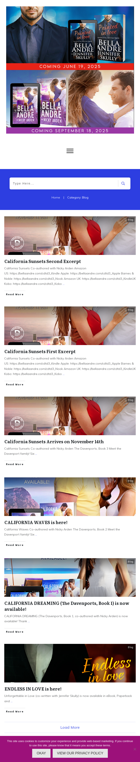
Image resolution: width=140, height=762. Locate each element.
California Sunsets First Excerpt (40, 351)
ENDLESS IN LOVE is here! (32, 688)
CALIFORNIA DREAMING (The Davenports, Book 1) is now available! (66, 606)
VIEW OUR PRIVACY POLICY (80, 753)
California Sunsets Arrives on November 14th (54, 441)
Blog (130, 219)
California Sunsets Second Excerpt (42, 261)
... (64, 284)
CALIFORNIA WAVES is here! (35, 522)
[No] (135, 749)
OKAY (41, 753)
